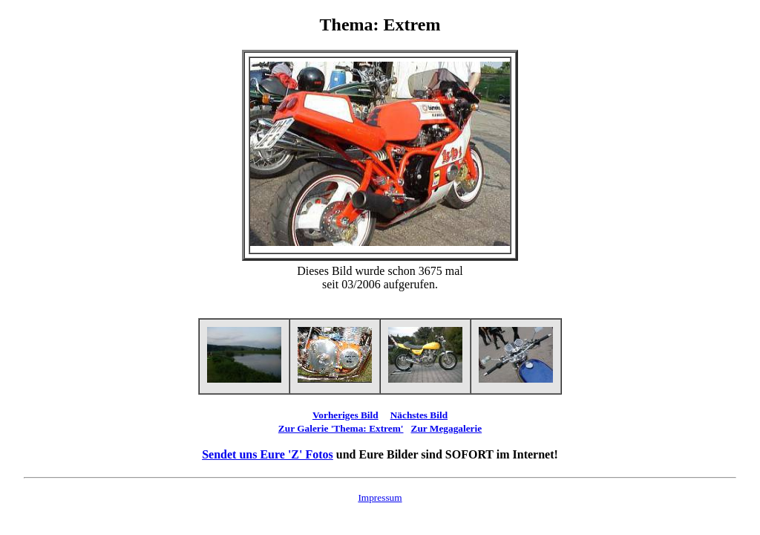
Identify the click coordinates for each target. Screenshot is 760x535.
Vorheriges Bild (345, 415)
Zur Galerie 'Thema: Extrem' (341, 428)
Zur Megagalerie (446, 428)
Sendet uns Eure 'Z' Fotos (267, 454)
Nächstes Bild (419, 415)
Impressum (380, 497)
